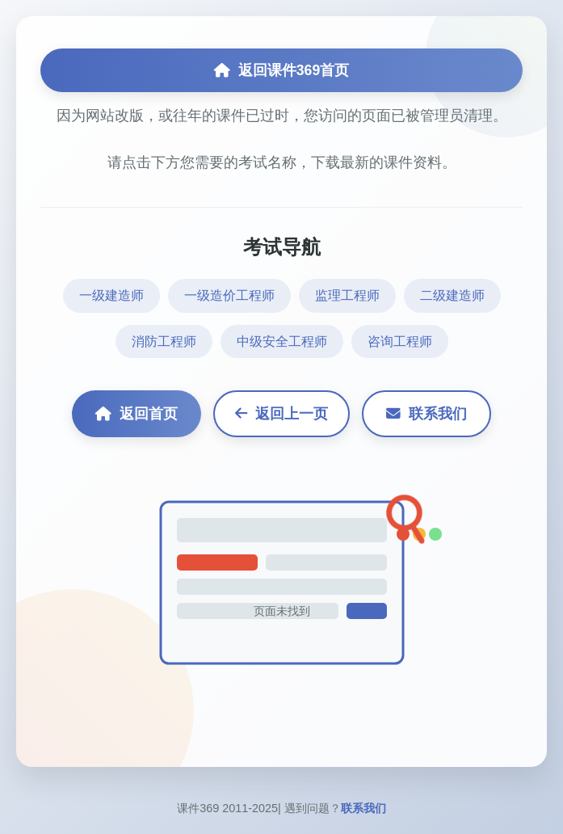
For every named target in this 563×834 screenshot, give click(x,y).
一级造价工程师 (229, 295)
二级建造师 (452, 295)
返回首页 (136, 414)
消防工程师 (164, 341)
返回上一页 (281, 414)
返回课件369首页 (281, 70)
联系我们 (426, 414)
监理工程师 (347, 295)
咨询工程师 (400, 341)
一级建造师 (111, 295)
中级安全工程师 (282, 341)
